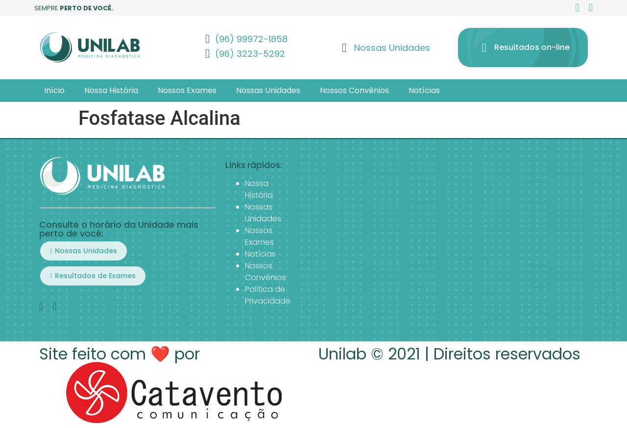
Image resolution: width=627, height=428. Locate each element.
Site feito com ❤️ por (119, 354)
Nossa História (111, 90)
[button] (83, 251)
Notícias (424, 90)
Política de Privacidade (267, 295)
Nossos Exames (187, 90)
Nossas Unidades (268, 90)
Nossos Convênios (354, 90)
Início (54, 90)
